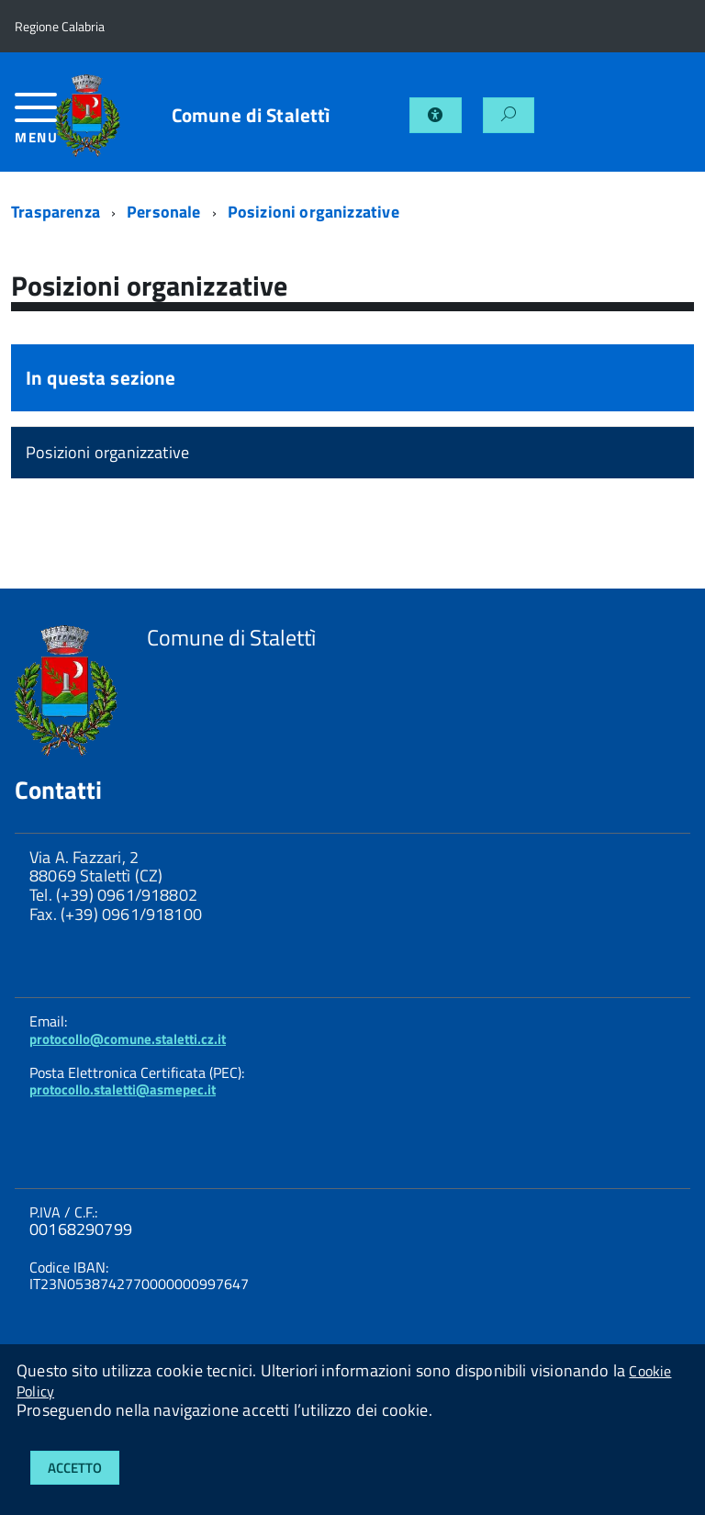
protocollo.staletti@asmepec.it (122, 1089)
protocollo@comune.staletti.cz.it (127, 1038)
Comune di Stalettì (251, 115)
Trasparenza (55, 211)
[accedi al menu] (35, 125)
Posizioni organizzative (313, 211)
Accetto (75, 1467)
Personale (164, 211)
